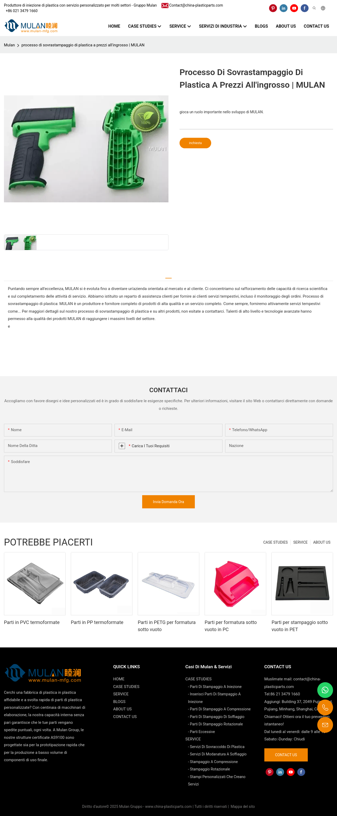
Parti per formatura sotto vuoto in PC (231, 626)
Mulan (9, 45)
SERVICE (300, 542)
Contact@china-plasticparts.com (196, 5)
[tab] (168, 275)
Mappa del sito (242, 806)
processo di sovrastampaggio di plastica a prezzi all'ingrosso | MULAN (82, 45)
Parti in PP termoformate (97, 622)
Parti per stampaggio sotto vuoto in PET (299, 626)
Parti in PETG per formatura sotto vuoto (167, 626)
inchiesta (195, 143)
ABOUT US (321, 542)
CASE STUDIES (275, 542)
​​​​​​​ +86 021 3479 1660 (21, 11)
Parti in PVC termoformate (32, 622)
